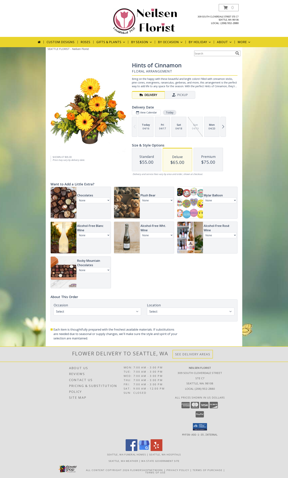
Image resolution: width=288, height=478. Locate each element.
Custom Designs (61, 42)
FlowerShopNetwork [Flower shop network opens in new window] (146, 470)
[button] (229, 7)
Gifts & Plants (111, 42)
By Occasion (170, 42)
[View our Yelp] (156, 450)
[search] (237, 53)
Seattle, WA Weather (123, 460)
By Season (142, 42)
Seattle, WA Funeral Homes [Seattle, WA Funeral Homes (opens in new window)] (126, 454)
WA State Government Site (160, 460)
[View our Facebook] (131, 450)
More (244, 42)
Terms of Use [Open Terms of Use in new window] (155, 472)
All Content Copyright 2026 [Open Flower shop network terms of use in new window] (107, 470)
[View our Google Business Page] (144, 450)
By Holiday (200, 42)
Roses (85, 42)
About (224, 42)
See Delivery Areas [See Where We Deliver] (192, 354)
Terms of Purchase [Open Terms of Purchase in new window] (207, 470)
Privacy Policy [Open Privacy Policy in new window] (178, 470)
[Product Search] (214, 53)
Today (169, 112)
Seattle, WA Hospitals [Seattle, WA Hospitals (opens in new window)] (165, 454)
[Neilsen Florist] (145, 20)
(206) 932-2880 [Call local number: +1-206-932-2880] (229, 23)
